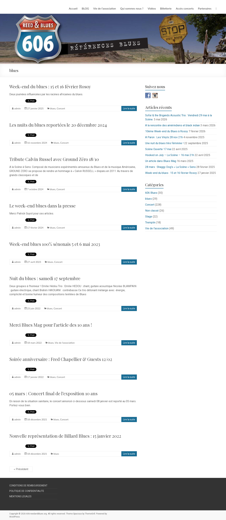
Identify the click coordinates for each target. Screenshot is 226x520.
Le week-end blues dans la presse (42, 206)
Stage (148, 216)
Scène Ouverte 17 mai (158, 149)
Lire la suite (129, 108)
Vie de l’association (104, 8)
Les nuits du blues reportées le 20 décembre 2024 (58, 125)
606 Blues (151, 192)
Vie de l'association (65, 342)
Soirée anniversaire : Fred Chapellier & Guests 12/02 (60, 359)
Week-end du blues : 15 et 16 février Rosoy (50, 86)
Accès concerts (185, 8)
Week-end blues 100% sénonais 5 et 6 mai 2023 (54, 244)
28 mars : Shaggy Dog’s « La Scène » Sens (170, 167)
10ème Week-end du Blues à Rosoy (166, 131)
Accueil (73, 8)
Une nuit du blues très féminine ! (164, 143)
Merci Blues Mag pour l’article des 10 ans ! (50, 325)
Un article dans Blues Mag (160, 161)
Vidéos (152, 8)
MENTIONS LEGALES (20, 496)
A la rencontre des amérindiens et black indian (172, 125)
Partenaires (204, 8)
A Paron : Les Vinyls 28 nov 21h (164, 137)
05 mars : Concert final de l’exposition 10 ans (53, 393)
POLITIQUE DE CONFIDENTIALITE (26, 491)
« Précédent (21, 469)
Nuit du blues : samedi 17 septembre (44, 278)
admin (17, 108)
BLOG (85, 8)
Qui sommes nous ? (131, 8)
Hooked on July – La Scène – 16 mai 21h (169, 155)
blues (52, 108)
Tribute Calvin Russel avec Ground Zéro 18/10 (54, 159)
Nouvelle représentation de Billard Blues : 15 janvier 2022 (65, 436)
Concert (61, 108)
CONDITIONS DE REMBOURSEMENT (28, 485)
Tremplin (150, 222)
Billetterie (166, 8)
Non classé (152, 210)
